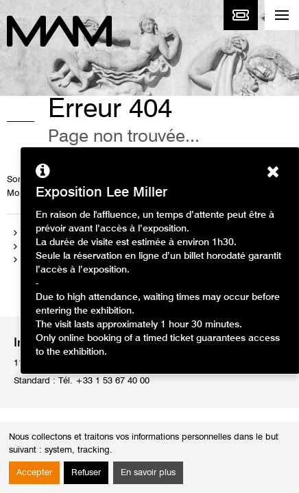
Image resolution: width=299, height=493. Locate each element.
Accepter (34, 472)
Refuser (86, 472)
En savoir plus (148, 472)
